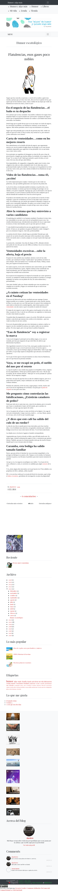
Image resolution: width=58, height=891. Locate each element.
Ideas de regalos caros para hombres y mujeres (27, 648)
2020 (10, 622)
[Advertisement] (29, 519)
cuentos (34, 685)
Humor (34, 6)
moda (39, 687)
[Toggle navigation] (47, 2)
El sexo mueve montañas (21, 563)
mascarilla (28, 687)
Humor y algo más (15, 2)
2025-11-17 (49, 872)
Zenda (24, 10)
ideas (15, 687)
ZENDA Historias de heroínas (22, 654)
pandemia (32, 683)
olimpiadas (49, 687)
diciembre (13, 591)
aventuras (29, 685)
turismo (14, 689)
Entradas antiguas (45, 503)
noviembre (14, 593)
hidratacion (48, 682)
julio (11, 602)
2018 (10, 626)
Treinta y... (9, 703)
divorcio (44, 685)
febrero (13, 613)
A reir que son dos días (13, 705)
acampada (17, 685)
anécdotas (35, 682)
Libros (46, 6)
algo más (17, 681)
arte (25, 685)
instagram (19, 687)
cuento (42, 683)
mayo (12, 607)
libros (24, 687)
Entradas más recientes (14, 503)
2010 (10, 635)
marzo (12, 611)
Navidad (26, 683)
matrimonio (34, 687)
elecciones (49, 685)
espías (8, 687)
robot (10, 689)
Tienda (34, 10)
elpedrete (30, 838)
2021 (10, 620)
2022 (10, 589)
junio (12, 604)
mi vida (41, 682)
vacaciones (19, 683)
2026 (10, 580)
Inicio (31, 503)
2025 (10, 582)
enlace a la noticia (13, 476)
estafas (12, 687)
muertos (43, 687)
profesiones (48, 683)
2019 (10, 624)
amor (21, 685)
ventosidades (10, 307)
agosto (12, 600)
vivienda (19, 689)
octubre (13, 595)
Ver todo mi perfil (29, 845)
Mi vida (13, 10)
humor (9, 681)
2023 (10, 587)
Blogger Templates (25, 883)
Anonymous (15, 869)
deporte (39, 685)
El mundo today (11, 701)
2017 (10, 629)
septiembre (14, 598)
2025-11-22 (49, 860)
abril (12, 609)
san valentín (10, 685)
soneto (13, 683)
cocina (8, 683)
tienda (29, 682)
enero (12, 615)
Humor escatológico (29, 43)
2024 (10, 584)
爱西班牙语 (48, 883)
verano (38, 683)
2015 (10, 633)
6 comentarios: (29, 496)
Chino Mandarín (37, 883)
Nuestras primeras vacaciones (22, 663)
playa (7, 689)
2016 (10, 631)
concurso (45, 464)
